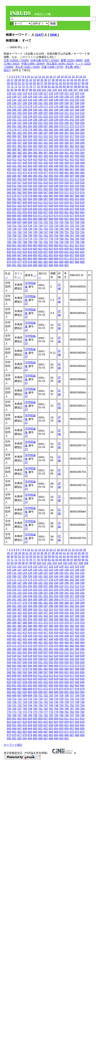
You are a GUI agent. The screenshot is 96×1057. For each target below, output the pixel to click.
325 (35, 139)
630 (61, 205)
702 (45, 222)
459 (30, 169)
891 (14, 265)
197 (72, 109)
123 (77, 93)
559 (82, 189)
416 (40, 159)
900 (61, 265)
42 (68, 79)
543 (77, 185)
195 (61, 109)
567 (45, 192)
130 (35, 96)
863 (25, 258)
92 (8, 89)
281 (40, 129)
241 (66, 119)
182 (72, 106)
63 (64, 83)
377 (72, 149)
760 (35, 235)
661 (66, 212)
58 (45, 83)
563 (25, 192)
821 (40, 248)
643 (51, 209)
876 (14, 261)
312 (45, 136)
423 (77, 159)
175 (35, 106)
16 (50, 76)
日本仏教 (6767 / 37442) (44, 60)
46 (83, 79)
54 (30, 83)
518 (25, 182)
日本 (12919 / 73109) (16, 60)
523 (51, 182)
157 (19, 103)
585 (61, 195)
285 (61, 129)
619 (82, 202)
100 (39, 89)
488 (25, 175)
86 (68, 86)
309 (30, 136)
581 (40, 195)
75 (26, 86)
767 (72, 235)
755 (9, 235)
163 (51, 103)
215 (9, 116)
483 (77, 172)
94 (15, 89)
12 (35, 76)
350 (9, 146)
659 (56, 212)
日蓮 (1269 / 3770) (52, 66)
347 (72, 142)
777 (45, 238)
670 (35, 215)
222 (45, 116)
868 (51, 258)
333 (77, 139)
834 (30, 252)
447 (45, 166)
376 (66, 149)
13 (39, 76)
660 (61, 212)
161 (40, 103)
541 (66, 185)
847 (19, 255)
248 (25, 122)
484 (82, 172)
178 (51, 106)
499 (82, 175)
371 (40, 149)
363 (77, 146)
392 (72, 152)
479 (56, 172)
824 (56, 248)
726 (14, 228)
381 (14, 152)
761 (40, 235)
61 (56, 83)
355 (35, 146)
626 (40, 205)
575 (9, 195)
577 (19, 195)
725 (9, 228)
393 (77, 152)
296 (40, 132)
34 (38, 79)
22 (73, 76)
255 (61, 122)
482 (72, 172)
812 (72, 245)
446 (40, 166)
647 (72, 209)
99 (34, 89)
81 (49, 86)
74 (23, 86)
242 (72, 119)
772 (19, 238)
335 (9, 142)
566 (40, 192)
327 (45, 139)
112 (19, 93)
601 (66, 199)
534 (30, 185)
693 (77, 218)
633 (77, 205)
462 (45, 169)
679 (82, 215)
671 (40, 215)
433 (51, 162)
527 (72, 182)
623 (25, 205)
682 (19, 218)
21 (69, 76)
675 (61, 215)
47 (86, 79)
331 (66, 139)
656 (40, 212)
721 (66, 225)
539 (56, 185)
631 (66, 205)
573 (77, 192)
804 (30, 245)
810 (61, 245)
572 (72, 192)
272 (72, 126)
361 (66, 146)
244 (82, 119)
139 (82, 96)
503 (25, 179)
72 (15, 86)
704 (56, 222)
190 (35, 109)
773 (25, 238)
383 (25, 152)
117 (45, 93)
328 (51, 139)
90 (83, 86)
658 (51, 212)
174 (30, 106)
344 (56, 142)
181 (66, 106)
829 (82, 248)
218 (25, 116)
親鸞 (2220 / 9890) (72, 60)
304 (82, 132)
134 (56, 96)
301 (66, 132)
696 (14, 222)
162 (45, 103)
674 (56, 215)
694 (82, 218)
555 (61, 189)
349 (82, 142)
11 (32, 76)
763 (51, 235)
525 (61, 182)
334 (82, 139)
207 (45, 113)
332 (72, 139)
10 (28, 76)
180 (61, 106)
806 (40, 245)
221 (40, 116)
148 (51, 99)
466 (66, 169)
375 (61, 149)
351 (14, 146)
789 (30, 242)
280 (35, 129)
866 (40, 258)
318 (77, 136)
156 (14, 103)
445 (35, 166)
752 (72, 232)
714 (30, 225)
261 (14, 126)
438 (77, 162)
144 (30, 99)
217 (19, 116)
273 (77, 126)
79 (41, 86)
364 (82, 146)
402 (45, 156)
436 (66, 162)
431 (40, 162)
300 (61, 132)
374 (56, 149)
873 (77, 258)
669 (30, 215)
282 (45, 129)
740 (9, 232)
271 (66, 126)
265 (35, 126)
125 (9, 96)
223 (51, 116)
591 (14, 199)
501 (14, 179)
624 (30, 205)
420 (61, 159)
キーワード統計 (13, 744)
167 (72, 103)
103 (54, 89)
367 (19, 149)
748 (51, 232)
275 (9, 129)
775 (35, 238)
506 (40, 179)
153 (77, 99)
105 (65, 89)
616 (66, 202)
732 (45, 228)
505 (35, 179)
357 (45, 146)
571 (66, 192)
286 (66, 129)
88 (75, 86)
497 (72, 175)
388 (51, 152)
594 (30, 199)
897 (45, 265)
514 (82, 179)
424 (82, 159)
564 (30, 192)
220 (35, 116)
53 (26, 83)
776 (40, 238)
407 (72, 156)
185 (9, 109)
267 (45, 126)
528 (77, 182)
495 (61, 175)
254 (56, 122)
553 (51, 189)
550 (35, 189)
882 (45, 261)
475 (35, 172)
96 (23, 89)
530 (9, 185)
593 (25, 199)
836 (40, 252)
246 (14, 122)
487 (19, 175)
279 (30, 129)
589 (82, 195)
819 (30, 248)
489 (30, 175)
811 (66, 245)
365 (9, 149)
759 (30, 235)
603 (77, 199)
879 (30, 261)
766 (66, 235)
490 (35, 175)
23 (77, 76)
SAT (39, 34)
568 (51, 192)
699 (30, 222)
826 (66, 248)
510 (61, 179)
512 (72, 179)
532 (19, 185)
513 (77, 179)
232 (19, 119)
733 (51, 228)
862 (19, 258)
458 (25, 169)
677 (72, 215)
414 (30, 159)
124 (82, 93)
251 (40, 122)
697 (19, 222)
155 (9, 103)
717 (45, 225)
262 (19, 126)
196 (66, 109)
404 (56, 156)
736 (66, 228)
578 (25, 195)
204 (30, 113)
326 (40, 139)
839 (56, 252)
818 (25, 248)
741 (14, 232)
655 (35, 212)
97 (26, 89)
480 (61, 172)
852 (45, 255)
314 (56, 136)
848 (25, 255)
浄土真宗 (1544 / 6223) (60, 63)
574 (82, 192)
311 (40, 136)
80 (45, 86)
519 (30, 182)
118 (51, 93)
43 (71, 79)
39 (56, 79)
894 (30, 265)
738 (77, 228)
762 (45, 235)
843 (77, 252)
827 (72, 248)
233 (25, 119)
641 (40, 209)
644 (56, 209)
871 (66, 258)
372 (45, 149)
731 (40, 228)
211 (66, 113)
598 (51, 199)
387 (45, 152)
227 (72, 116)
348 (77, 142)
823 (51, 248)
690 (61, 218)
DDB (54, 34)
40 (60, 79)
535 (35, 185)
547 (19, 189)
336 (14, 142)
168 (77, 103)
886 (66, 261)
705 (61, 222)
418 (51, 159)
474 (30, 172)
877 (19, 261)
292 (19, 132)
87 (71, 86)
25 (84, 76)
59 (49, 83)
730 (35, 228)
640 (35, 209)
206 (40, 113)
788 (25, 242)
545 (9, 189)
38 (53, 79)
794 (56, 242)
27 (12, 79)
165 (61, 103)
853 (51, 255)
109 (86, 89)
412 (19, 159)
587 (72, 195)
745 (35, 232)
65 (71, 83)
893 (25, 265)
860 (9, 258)
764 (56, 235)
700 (35, 222)
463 (51, 169)
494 (56, 175)
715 (35, 225)
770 (9, 238)
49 (12, 83)
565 (35, 192)
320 (9, 139)
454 (82, 166)
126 (14, 96)
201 (14, 113)
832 (19, 252)
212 (72, 113)
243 (77, 119)
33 (34, 79)
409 (82, 156)
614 (56, 202)
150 (61, 99)
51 (19, 83)
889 (82, 261)
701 (40, 222)
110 (9, 93)
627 (45, 205)
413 (25, 159)
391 (66, 152)
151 (66, 99)
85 (64, 86)
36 (45, 79)
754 (82, 232)
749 (56, 232)
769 (82, 235)
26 (8, 79)
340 (35, 142)
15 (47, 76)
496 (66, 175)
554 (56, 189)
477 (45, 172)
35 (41, 79)
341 (40, 142)
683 (25, 218)
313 (51, 136)
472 (19, 172)
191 (40, 109)
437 (72, 162)
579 (30, 195)
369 (30, 149)
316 (66, 136)
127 (19, 96)
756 (14, 235)
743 (25, 232)
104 (60, 89)
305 (9, 136)
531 (14, 185)
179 (56, 106)
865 (35, 258)
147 (45, 99)
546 (14, 189)
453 (77, 166)
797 (72, 242)
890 (9, 265)
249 (30, 122)
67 (79, 83)
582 (45, 195)
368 (25, 149)
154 (82, 99)
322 (19, 139)
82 (53, 86)
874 (82, 258)
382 (19, 152)
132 (45, 96)
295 (35, 132)
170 (9, 106)
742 (19, 232)
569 (56, 192)
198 (77, 109)
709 (82, 222)
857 (72, 255)
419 (56, 159)
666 (14, 215)
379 (82, 149)
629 (56, 205)
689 (56, 218)
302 (72, 132)
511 (66, 179)
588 (77, 195)
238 (51, 119)
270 (61, 126)
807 (45, 245)
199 (82, 109)
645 (61, 209)
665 (9, 215)
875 (9, 261)
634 (82, 205)
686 (40, 218)
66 (75, 83)
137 (72, 96)
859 (82, 255)
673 (51, 215)
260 (9, 126)
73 (19, 86)
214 (82, 113)
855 (61, 255)
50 (15, 83)
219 (30, 116)
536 (40, 185)
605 (9, 202)
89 (79, 86)
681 (14, 218)
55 (34, 83)
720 (61, 225)
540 (61, 185)
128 (25, 96)
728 (25, 228)
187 (19, 109)
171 (14, 106)
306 (14, 136)
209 (56, 113)
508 (51, 179)
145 (35, 99)
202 (19, 113)
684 (30, 218)
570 (61, 192)
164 (56, 103)
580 (35, 195)
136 (66, 96)
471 (14, 172)
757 (19, 235)
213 (77, 113)
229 (82, 116)
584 (56, 195)
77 (34, 86)
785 (9, 242)
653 (25, 212)
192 (45, 109)
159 (30, 103)
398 (25, 156)
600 (61, 199)
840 (61, 252)
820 (35, 248)
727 (19, 228)
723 (77, 225)
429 (30, 162)
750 (61, 232)
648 (77, 209)
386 (40, 152)
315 (61, 136)
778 (51, 238)
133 (51, 96)
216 (14, 116)
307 (19, 136)
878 (25, 261)
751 (66, 232)
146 (40, 99)
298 (51, 132)
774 (30, 238)
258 (77, 122)
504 (30, 179)
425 (9, 162)
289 (82, 129)
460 (35, 169)
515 (9, 182)
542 (72, 185)
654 (30, 212)
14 (43, 76)
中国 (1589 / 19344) (33, 63)
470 (9, 172)
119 (56, 93)
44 (75, 79)
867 (45, 258)
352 (19, 146)
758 (25, 235)
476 (40, 172)
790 (35, 242)
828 (77, 248)
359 (56, 146)
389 (56, 152)
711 (14, 225)
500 (9, 179)
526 (66, 182)
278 (25, 129)
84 (60, 86)
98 (30, 89)
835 (35, 252)
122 (72, 93)
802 (19, 245)
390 (61, 152)
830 (9, 252)
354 (30, 146)
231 (14, 119)
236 (40, 119)
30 (23, 79)
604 (82, 199)
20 (65, 76)
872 (72, 258)
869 (56, 258)
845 (9, 255)
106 (70, 89)
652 (19, 212)
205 (35, 113)
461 (40, 169)
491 (40, 175)
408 (77, 156)
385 (35, 152)
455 (9, 169)
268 (51, 126)
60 (53, 83)
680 (9, 218)
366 (14, 149)
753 (77, 232)
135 (61, 96)
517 (19, 182)
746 (40, 232)
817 (19, 248)
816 (14, 248)
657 (45, 212)
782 (72, 238)
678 (77, 215)
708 (77, 222)
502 (19, 179)
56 (38, 83)
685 (35, 218)
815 (9, 248)
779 (56, 238)
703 (51, 222)
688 (51, 218)
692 (72, 218)
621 (14, 205)
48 (8, 83)
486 (14, 175)
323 (25, 139)
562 (19, 192)
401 (40, 156)
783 (77, 238)
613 (51, 202)
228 (77, 116)
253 (51, 122)
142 (19, 99)
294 (30, 132)
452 (72, 166)
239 (56, 119)
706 (66, 222)
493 (51, 175)
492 (45, 175)
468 (77, 169)
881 (40, 261)
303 (77, 132)
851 (40, 255)
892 (19, 265)
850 (35, 255)
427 (19, 162)
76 (30, 86)
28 (15, 79)
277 (19, 129)
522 (45, 182)
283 (51, 129)
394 (82, 152)
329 (56, 139)
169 (82, 103)
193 (51, 109)
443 (25, 166)
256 (66, 122)
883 (51, 261)
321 (14, 139)
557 (72, 189)
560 (9, 192)
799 (82, 242)
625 (35, 205)
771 (14, 238)
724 (82, 225)
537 (45, 185)
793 (51, 242)
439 (82, 162)
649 (82, 209)
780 (61, 238)
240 (61, 119)
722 (72, 225)
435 (61, 162)
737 (72, 228)
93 (12, 89)
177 (45, 106)
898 (51, 265)
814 (82, 245)
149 (56, 99)
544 (82, 185)
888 (77, 261)
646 (66, 209)
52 (23, 83)
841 (66, 252)
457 (19, 169)
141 (14, 99)
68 (83, 83)
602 (72, 199)
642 (45, 209)
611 (40, 202)
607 (19, 202)
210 (61, 113)
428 (25, 162)
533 (25, 185)
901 (66, 265)
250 (35, 122)
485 (9, 175)
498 (77, 175)
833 (25, 252)
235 (35, 119)
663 (77, 212)
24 (80, 76)
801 (14, 245)
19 (62, 76)
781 (66, 238)
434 (56, 162)
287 (72, 129)
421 (66, 159)
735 (61, 228)
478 (51, 172)
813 (77, 245)
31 (26, 79)
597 (45, 199)
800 (9, 245)
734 (56, 228)
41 (64, 79)
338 (25, 142)
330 (61, 139)
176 (40, 106)
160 (35, 103)
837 (45, 252)
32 (30, 79)
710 (9, 225)
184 (82, 106)
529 (82, 182)
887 (72, 261)
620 (9, 205)
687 (45, 218)
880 (35, 261)
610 (35, 202)
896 (40, 265)
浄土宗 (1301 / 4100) (27, 66)
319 (82, 136)
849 (30, 255)
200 (9, 113)
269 (56, 126)
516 (14, 182)
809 (56, 245)
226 (66, 116)
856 (66, 255)
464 (56, 169)
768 (77, 235)
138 (77, 96)
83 (56, 86)
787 (19, 242)
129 (30, 96)
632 (72, 205)
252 (45, 122)
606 (14, 202)
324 (30, 139)
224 (56, 116)
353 (25, 146)
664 (82, 212)
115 (35, 93)
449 (56, 166)
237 (45, 119)
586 (66, 195)
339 (30, 142)
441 (14, 166)
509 (56, 179)
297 (45, 132)
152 (72, 99)
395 (9, 156)
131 (40, 96)
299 (56, 132)
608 (25, 202)
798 (77, 242)
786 (14, 242)
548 (25, 189)
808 (51, 245)
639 (30, 209)
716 (40, 225)
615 (61, 202)
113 (25, 93)
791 (40, 242)
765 (61, 235)
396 (14, 156)
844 (82, 252)
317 (72, 136)
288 (77, 129)
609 (30, 202)
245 (9, 122)
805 (35, 245)
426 (14, 162)
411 (14, 159)
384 (30, 152)
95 (19, 89)
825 (61, 248)
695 (9, 222)
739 (82, 228)
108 (80, 89)
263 (25, 126)
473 (25, 172)
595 (35, 199)
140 (9, 99)
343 (51, 142)
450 (61, 166)
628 (51, 205)
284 (56, 129)
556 (66, 189)
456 (14, 169)
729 (30, 228)
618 (77, 202)
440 (9, 166)
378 (77, 149)
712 (19, 225)
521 (40, 182)
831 (14, 252)
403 (51, 156)
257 (72, 122)
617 (72, 202)
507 (45, 179)
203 (25, 113)
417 (45, 159)
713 (25, 225)
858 (77, 255)
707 (72, 222)
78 (38, 86)
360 (61, 146)
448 (51, 166)
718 (51, 225)
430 (35, 162)
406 (66, 156)
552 (45, 189)
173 (25, 106)
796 (66, 242)
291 (14, 132)
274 (82, 126)
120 (61, 93)
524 (56, 182)
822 (45, 248)
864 (30, 258)
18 (58, 76)
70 (8, 86)
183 (77, 106)
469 (82, 169)
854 (56, 255)
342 (45, 142)
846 (14, 255)
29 (19, 79)
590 (9, 199)
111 (14, 93)
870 (61, 258)
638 (25, 209)
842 (72, 252)
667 (19, 215)
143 (25, 99)
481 (66, 172)
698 (25, 222)
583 (51, 195)
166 (66, 103)
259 (82, 122)
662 (72, 212)
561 (14, 192)
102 (49, 89)
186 (14, 109)
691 (66, 218)
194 (56, 109)
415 (35, 159)
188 (25, 109)
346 (66, 142)
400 (35, 156)
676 (66, 215)
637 (19, 209)
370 (35, 149)
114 (30, 93)
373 (51, 149)
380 (9, 152)
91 (86, 86)
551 (40, 189)
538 (51, 185)
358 (51, 146)
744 (30, 232)
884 (56, 261)
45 (79, 79)
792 (45, 242)
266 (40, 126)
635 (9, 209)
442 (19, 166)
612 (45, 202)
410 (9, 159)
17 (54, 76)
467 (72, 169)
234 (30, 119)
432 (45, 162)
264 (30, 126)
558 (77, 189)
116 (40, 93)
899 (56, 265)
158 (25, 103)
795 (61, 242)
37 (49, 79)
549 (30, 189)
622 (19, 205)
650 (9, 212)
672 (45, 215)
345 (61, 142)
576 (14, 195)
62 (60, 83)
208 (51, 113)
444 (30, 166)
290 (9, 132)
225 (61, 116)
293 (25, 132)
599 (56, 199)
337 (19, 142)
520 (35, 182)
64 (68, 83)
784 (82, 238)
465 (61, 169)
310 (35, 136)
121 (66, 93)
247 (19, 122)
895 (35, 265)
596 (40, 199)
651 (14, 212)
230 (9, 119)
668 (25, 215)
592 (19, 199)
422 (72, 159)
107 (75, 89)
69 (86, 83)
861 (14, 258)
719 (56, 225)
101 (44, 89)
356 (40, 146)
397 (19, 156)
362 (72, 146)
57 (41, 83)
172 (19, 106)
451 (66, 166)
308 (25, 136)
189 (30, 109)
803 (25, 245)
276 (14, 129)
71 (12, 86)
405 (61, 156)
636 (14, 209)
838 (51, 252)
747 (45, 232)
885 (61, 261)
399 (30, 156)
